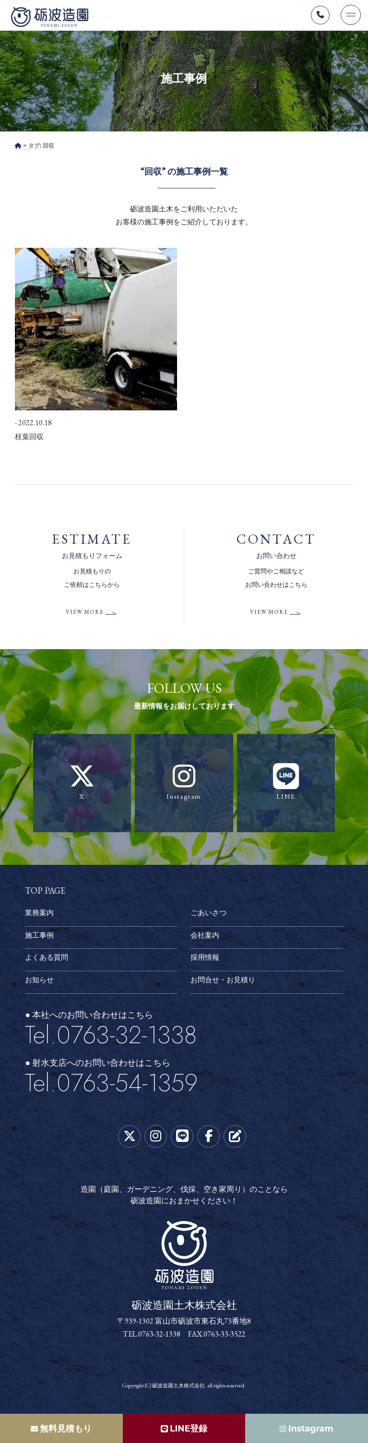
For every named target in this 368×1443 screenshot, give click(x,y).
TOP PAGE (45, 892)
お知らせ (40, 983)
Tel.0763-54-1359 (111, 1085)
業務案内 (40, 916)
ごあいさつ (209, 916)
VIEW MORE (84, 615)
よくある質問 (48, 960)
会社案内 (205, 938)
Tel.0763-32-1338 (111, 1037)
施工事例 (40, 938)
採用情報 (205, 960)
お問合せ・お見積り (225, 983)
